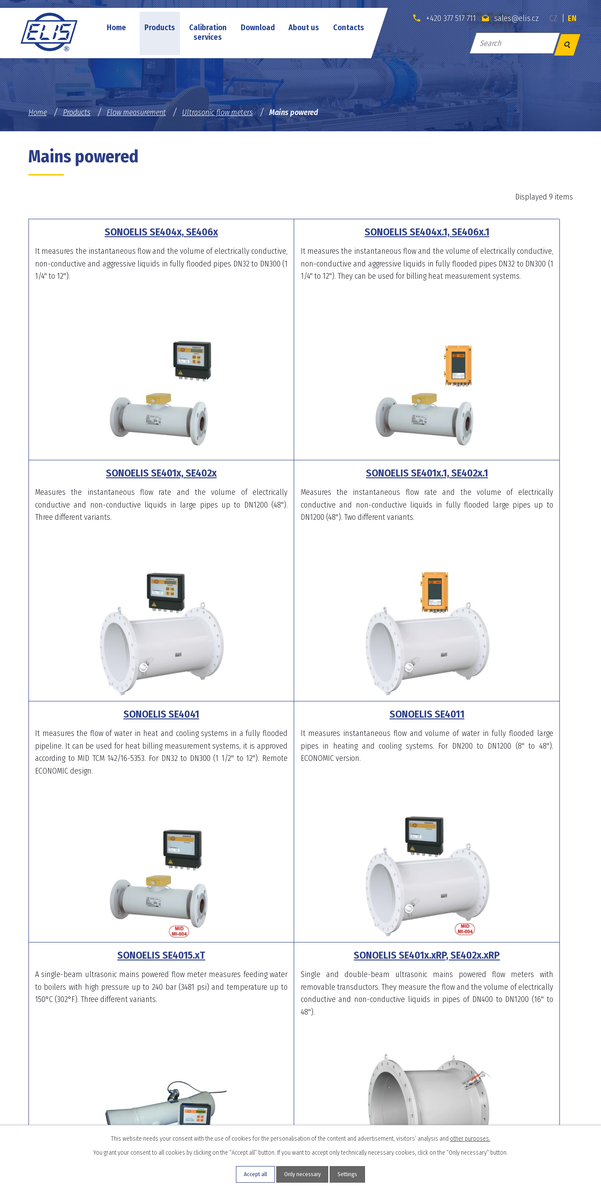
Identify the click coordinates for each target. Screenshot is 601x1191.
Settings (351, 1174)
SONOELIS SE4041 (300, 473)
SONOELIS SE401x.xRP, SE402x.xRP (301, 714)
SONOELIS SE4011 (482, 473)
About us (303, 27)
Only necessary (302, 1174)
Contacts (348, 27)
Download (258, 27)
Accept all (250, 1174)
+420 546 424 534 (466, 1098)
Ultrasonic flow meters (217, 112)
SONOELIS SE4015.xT (119, 714)
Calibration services (208, 32)
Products (159, 27)
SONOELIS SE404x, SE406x (119, 232)
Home (116, 27)
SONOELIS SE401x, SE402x (482, 232)
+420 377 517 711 (441, 18)
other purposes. (470, 1137)
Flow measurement (136, 112)
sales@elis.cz (508, 18)
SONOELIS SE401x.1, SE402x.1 (119, 473)
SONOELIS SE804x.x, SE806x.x (482, 714)
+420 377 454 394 (278, 1098)
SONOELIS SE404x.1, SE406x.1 (300, 232)
